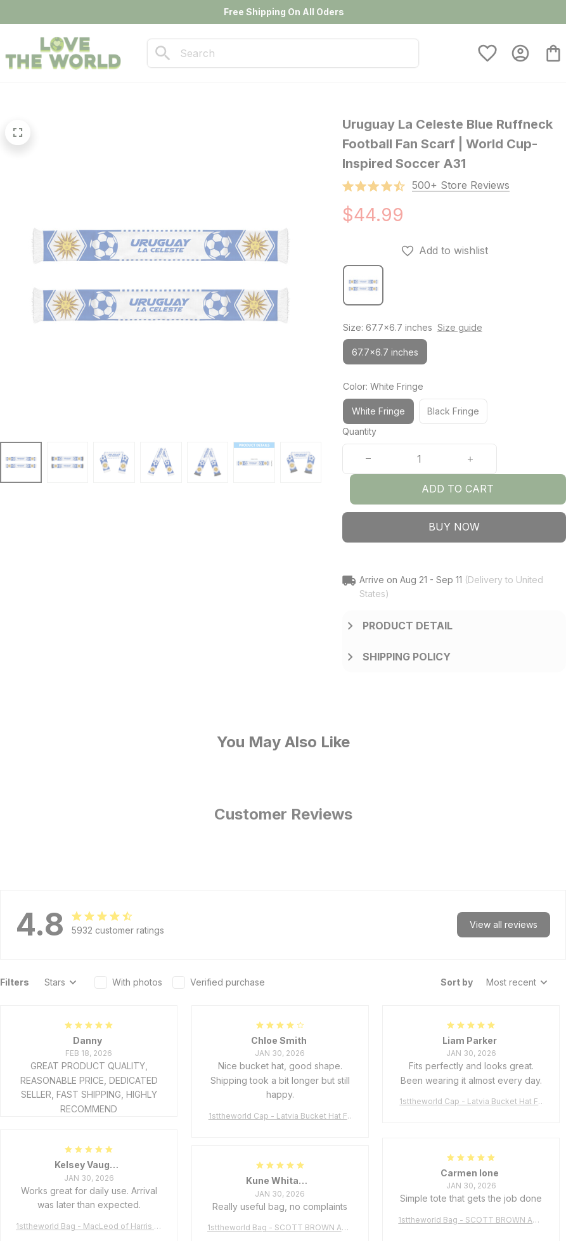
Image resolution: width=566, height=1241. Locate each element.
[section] (461, 185)
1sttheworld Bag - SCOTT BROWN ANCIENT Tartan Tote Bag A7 (471, 1220)
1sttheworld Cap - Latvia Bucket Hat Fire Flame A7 (280, 1116)
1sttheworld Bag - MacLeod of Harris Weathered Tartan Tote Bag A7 (89, 1226)
